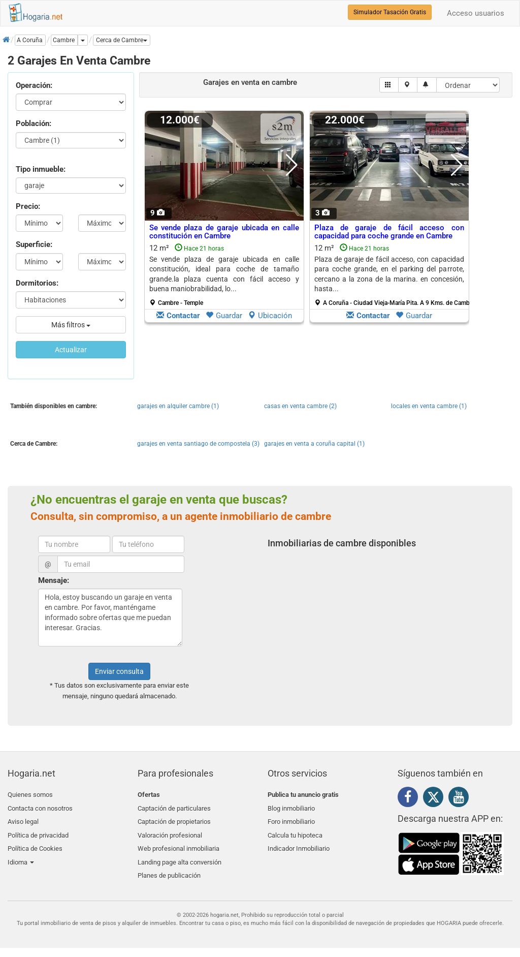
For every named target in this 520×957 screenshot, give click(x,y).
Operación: (34, 85)
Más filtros (70, 325)
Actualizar (71, 350)
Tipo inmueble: (41, 169)
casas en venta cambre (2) (300, 406)
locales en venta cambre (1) (429, 406)
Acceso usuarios (475, 13)
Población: (33, 123)
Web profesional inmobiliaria (178, 842)
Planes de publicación (169, 866)
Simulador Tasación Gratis (389, 12)
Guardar (224, 315)
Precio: (28, 206)
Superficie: (34, 244)
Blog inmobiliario (291, 807)
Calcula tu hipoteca (295, 831)
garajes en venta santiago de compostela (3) (198, 443)
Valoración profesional (170, 831)
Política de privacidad (38, 831)
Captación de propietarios (174, 818)
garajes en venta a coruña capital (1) (314, 443)
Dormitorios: (37, 283)
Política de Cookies (35, 842)
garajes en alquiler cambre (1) (178, 406)
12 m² (224, 274)
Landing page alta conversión (179, 854)
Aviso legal (23, 818)
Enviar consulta (119, 671)
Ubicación (270, 315)
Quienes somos (30, 794)
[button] (121, 40)
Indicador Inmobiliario (299, 842)
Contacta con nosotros (40, 807)
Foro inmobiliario (291, 818)
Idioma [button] (21, 854)
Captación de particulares (174, 807)
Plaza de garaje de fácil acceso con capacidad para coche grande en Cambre (389, 232)
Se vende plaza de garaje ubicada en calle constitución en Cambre (224, 232)
